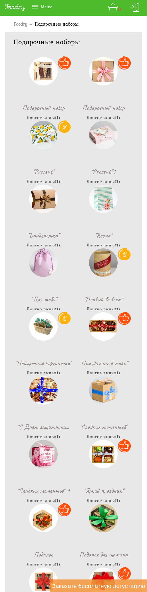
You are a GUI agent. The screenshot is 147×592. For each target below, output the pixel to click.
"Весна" (113, 171)
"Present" (113, 108)
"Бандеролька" (73, 171)
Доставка (60, 556)
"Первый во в (73, 235)
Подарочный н (33, 108)
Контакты (33, 556)
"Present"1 (33, 171)
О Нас (11, 556)
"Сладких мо (113, 299)
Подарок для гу (33, 427)
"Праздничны (33, 299)
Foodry (20, 24)
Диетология (129, 556)
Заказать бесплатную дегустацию (98, 586)
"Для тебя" (34, 235)
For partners (58, 573)
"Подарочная (113, 235)
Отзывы (84, 556)
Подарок (113, 363)
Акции (104, 556)
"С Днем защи (73, 299)
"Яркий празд (73, 363)
